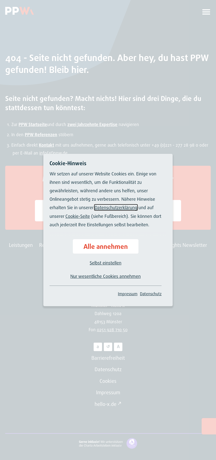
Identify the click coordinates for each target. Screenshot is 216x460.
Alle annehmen (105, 246)
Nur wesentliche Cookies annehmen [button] (105, 276)
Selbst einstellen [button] (105, 262)
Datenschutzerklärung (116, 207)
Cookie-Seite (77, 216)
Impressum (127, 293)
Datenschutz (151, 293)
